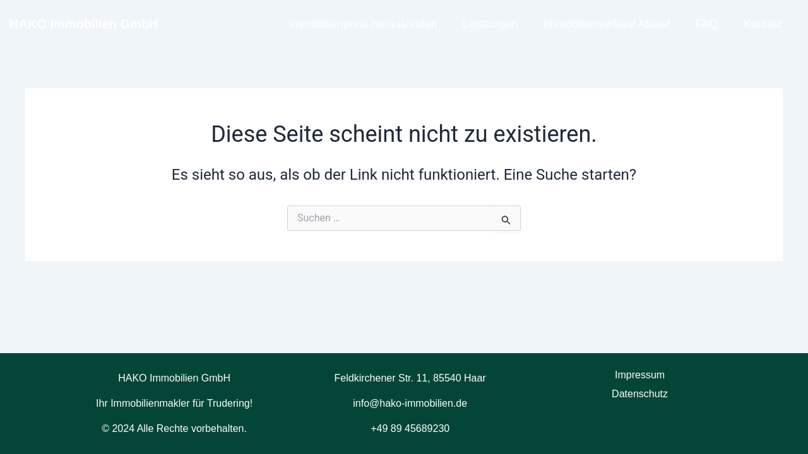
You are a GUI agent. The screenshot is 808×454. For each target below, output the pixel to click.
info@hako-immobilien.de (410, 403)
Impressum (640, 375)
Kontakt (763, 24)
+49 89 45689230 (410, 428)
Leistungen (490, 24)
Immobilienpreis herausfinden (362, 24)
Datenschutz (640, 393)
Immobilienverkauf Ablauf (607, 24)
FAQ (707, 24)
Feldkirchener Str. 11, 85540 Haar (410, 378)
